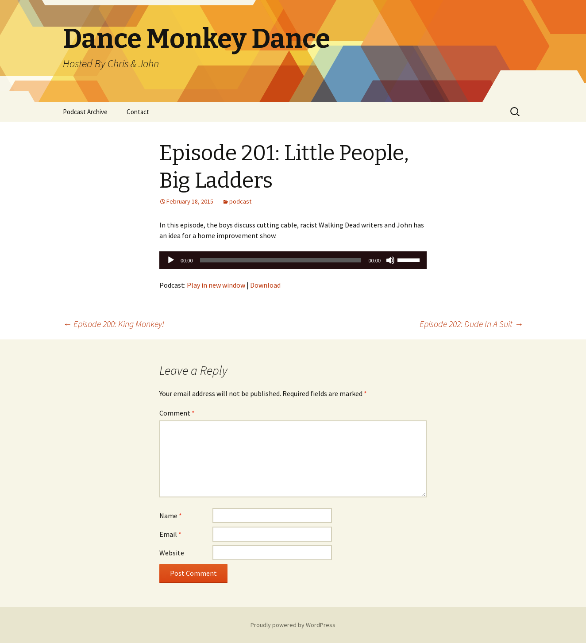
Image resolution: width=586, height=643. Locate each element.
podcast (240, 201)
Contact (138, 112)
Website (171, 552)
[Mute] (390, 260)
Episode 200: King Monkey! (113, 323)
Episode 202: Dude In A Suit (471, 323)
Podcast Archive (85, 112)
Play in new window (216, 285)
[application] (293, 260)
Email (170, 534)
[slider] (281, 260)
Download (265, 285)
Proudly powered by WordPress (293, 625)
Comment (177, 412)
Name (170, 515)
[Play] (170, 260)
